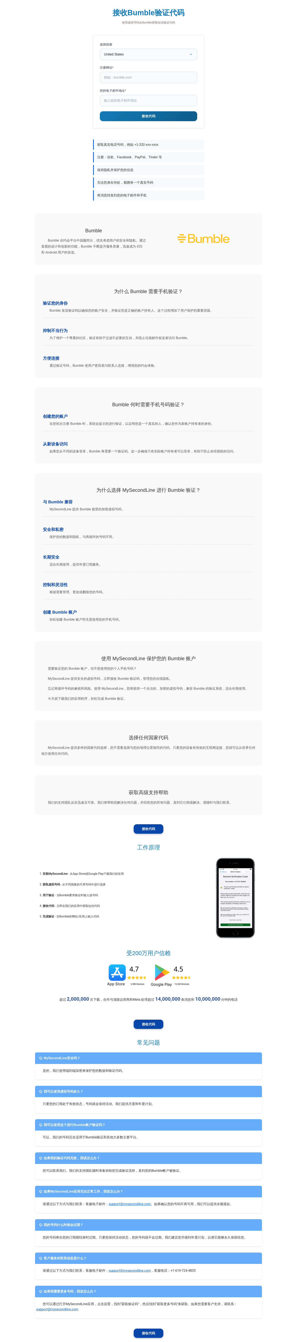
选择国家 (106, 44)
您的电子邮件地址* (113, 90)
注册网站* (107, 67)
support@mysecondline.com (130, 1204)
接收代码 (148, 829)
